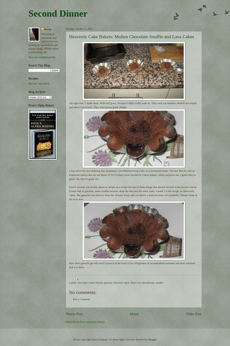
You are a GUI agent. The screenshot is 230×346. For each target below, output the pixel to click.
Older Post (193, 314)
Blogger (153, 339)
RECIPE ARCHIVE (39, 83)
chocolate (82, 282)
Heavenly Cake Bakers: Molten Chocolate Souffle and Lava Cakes (131, 36)
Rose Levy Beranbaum (142, 282)
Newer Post (74, 314)
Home (134, 314)
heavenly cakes (121, 282)
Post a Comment (81, 299)
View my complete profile (42, 57)
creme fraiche (96, 282)
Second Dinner (58, 13)
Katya (47, 29)
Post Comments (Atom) (92, 321)
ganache (108, 282)
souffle (159, 282)
